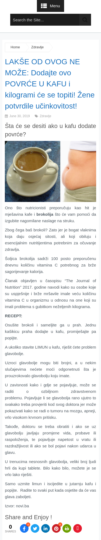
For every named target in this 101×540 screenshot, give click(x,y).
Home (15, 47)
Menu (55, 6)
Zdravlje (37, 47)
